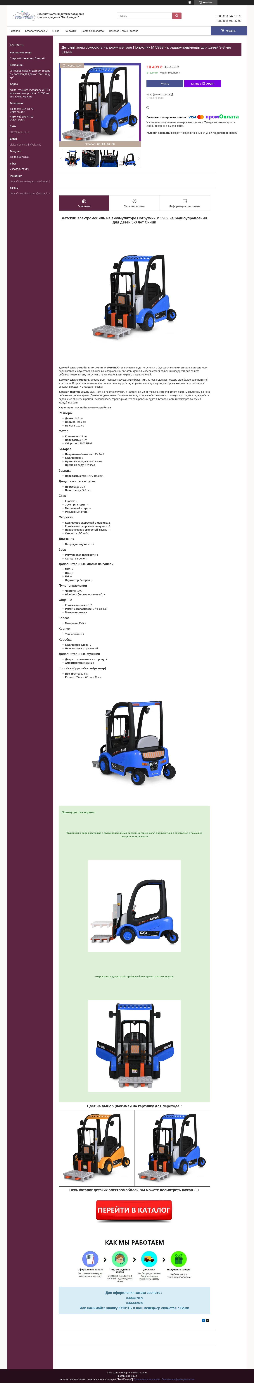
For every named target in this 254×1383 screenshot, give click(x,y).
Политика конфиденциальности (178, 1379)
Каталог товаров (35, 30)
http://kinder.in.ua (20, 132)
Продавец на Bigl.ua (127, 1376)
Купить (165, 83)
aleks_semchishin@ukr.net (25, 144)
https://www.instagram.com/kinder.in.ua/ (33, 181)
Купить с (202, 83)
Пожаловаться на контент (146, 1379)
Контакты (70, 30)
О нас (55, 30)
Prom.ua (143, 1373)
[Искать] (177, 16)
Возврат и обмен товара (123, 30)
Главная (15, 30)
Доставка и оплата (92, 30)
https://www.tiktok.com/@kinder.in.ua (31, 193)
